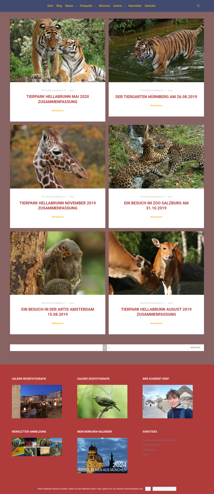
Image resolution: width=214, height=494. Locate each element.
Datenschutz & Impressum (159, 440)
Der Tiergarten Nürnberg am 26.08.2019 (156, 96)
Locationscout (152, 444)
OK (148, 488)
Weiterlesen (58, 110)
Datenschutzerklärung (164, 488)
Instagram (149, 449)
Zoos (72, 90)
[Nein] (209, 489)
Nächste (196, 348)
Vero (145, 454)
